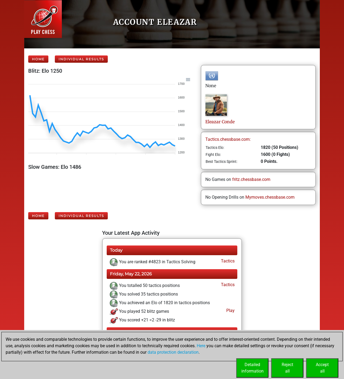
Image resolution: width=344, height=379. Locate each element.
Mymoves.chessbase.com (270, 197)
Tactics (227, 261)
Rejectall (287, 368)
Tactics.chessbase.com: (228, 139)
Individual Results (81, 59)
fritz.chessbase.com (251, 179)
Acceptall (322, 368)
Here (201, 345)
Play (230, 310)
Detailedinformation (252, 368)
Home (38, 59)
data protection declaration (173, 352)
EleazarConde (220, 121)
